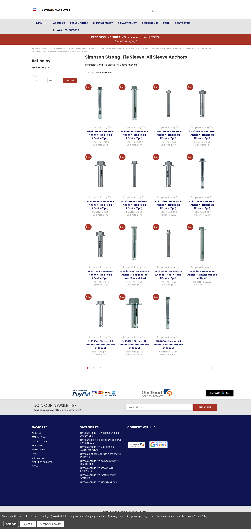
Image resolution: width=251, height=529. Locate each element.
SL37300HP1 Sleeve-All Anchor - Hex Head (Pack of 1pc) (134, 205)
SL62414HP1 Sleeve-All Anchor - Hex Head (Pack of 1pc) (134, 135)
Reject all (28, 524)
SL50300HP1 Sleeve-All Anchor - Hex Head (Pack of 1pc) (202, 135)
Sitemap (36, 466)
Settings (11, 524)
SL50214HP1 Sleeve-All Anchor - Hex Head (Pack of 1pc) (100, 205)
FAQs (166, 23)
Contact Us (182, 23)
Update (70, 80)
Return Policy (79, 23)
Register (47, 462)
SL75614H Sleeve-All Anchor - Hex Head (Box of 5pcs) (202, 275)
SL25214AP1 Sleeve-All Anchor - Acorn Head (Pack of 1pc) (168, 275)
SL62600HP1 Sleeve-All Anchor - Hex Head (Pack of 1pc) (100, 135)
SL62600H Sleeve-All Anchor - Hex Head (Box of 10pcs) (168, 345)
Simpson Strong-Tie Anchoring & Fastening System (97, 448)
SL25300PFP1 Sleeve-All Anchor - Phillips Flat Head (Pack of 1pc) (134, 275)
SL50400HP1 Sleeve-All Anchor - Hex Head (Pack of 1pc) (168, 135)
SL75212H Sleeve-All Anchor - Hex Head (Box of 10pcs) (134, 345)
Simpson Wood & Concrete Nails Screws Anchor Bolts (100, 441)
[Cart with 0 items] (218, 10)
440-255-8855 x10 (68, 30)
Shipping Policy (103, 23)
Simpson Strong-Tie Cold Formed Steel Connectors (99, 462)
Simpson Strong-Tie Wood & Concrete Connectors (99, 434)
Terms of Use (150, 23)
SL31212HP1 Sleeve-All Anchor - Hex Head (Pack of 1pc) (202, 205)
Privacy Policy (127, 23)
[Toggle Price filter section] (37, 76)
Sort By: (90, 72)
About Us (59, 23)
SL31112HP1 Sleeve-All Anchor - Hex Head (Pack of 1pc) (100, 275)
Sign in (35, 462)
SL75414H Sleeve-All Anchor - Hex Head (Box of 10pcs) (100, 345)
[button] (158, 445)
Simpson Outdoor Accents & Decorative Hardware (100, 455)
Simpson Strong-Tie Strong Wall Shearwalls (97, 469)
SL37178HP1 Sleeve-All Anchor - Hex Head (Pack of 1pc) (168, 205)
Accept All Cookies (50, 524)
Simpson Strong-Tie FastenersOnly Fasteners (98, 476)
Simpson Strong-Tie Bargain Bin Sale (98, 482)
